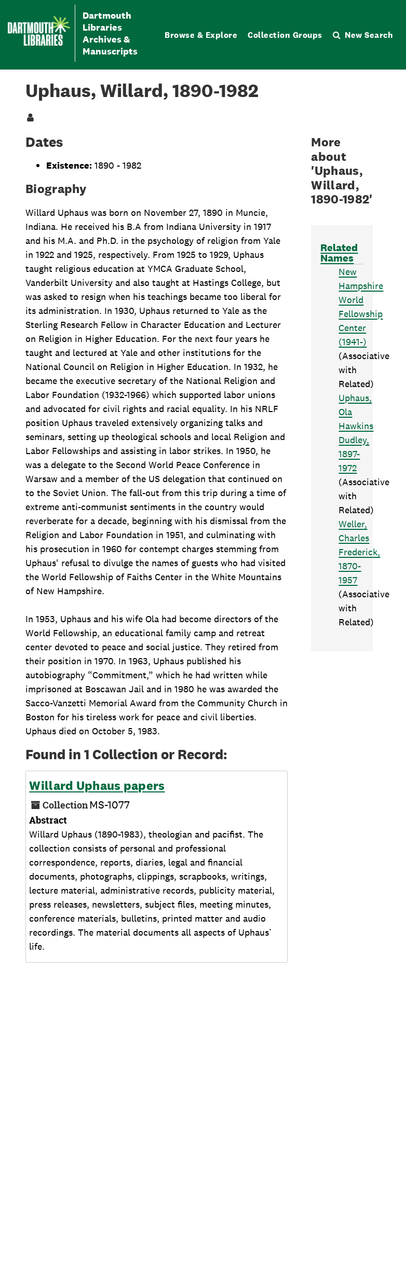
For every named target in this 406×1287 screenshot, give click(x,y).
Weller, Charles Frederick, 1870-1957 (359, 552)
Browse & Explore (201, 35)
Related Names (339, 253)
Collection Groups (285, 35)
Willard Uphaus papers (97, 785)
